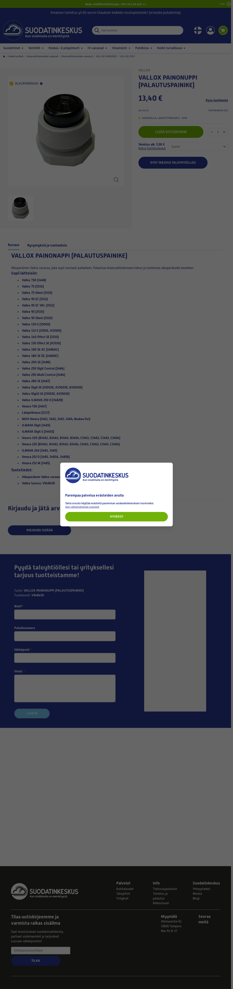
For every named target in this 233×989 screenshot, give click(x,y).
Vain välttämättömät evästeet (82, 506)
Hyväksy (116, 516)
